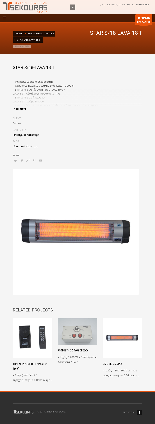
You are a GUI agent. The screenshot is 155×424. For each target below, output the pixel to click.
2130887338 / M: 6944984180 (119, 4)
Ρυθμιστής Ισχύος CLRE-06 (73, 350)
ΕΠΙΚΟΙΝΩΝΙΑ (142, 4)
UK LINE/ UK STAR (112, 363)
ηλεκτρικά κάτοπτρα (25, 146)
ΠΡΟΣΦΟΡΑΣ (143, 20)
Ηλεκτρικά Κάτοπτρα (26, 134)
